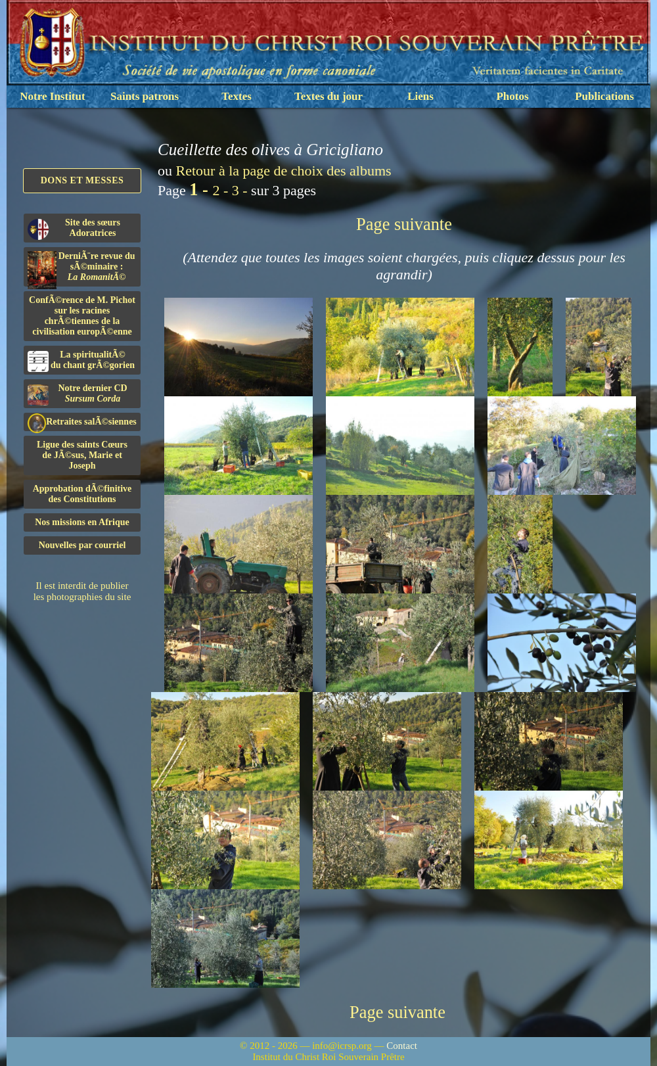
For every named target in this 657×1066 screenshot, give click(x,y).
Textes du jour (328, 96)
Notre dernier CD (77, 394)
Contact (401, 1045)
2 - (221, 190)
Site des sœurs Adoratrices (74, 229)
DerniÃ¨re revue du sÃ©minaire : (81, 269)
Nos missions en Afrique (82, 522)
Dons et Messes (82, 180)
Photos (512, 96)
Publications (604, 96)
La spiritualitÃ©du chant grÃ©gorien (81, 361)
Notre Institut (52, 96)
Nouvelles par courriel (82, 545)
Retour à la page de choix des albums (284, 170)
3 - (241, 190)
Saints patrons (144, 96)
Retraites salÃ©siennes (82, 422)
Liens (420, 96)
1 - (200, 189)
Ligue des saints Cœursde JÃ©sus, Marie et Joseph (82, 455)
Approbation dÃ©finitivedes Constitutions (82, 494)
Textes (236, 96)
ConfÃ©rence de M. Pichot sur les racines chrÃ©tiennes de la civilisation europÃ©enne (82, 315)
